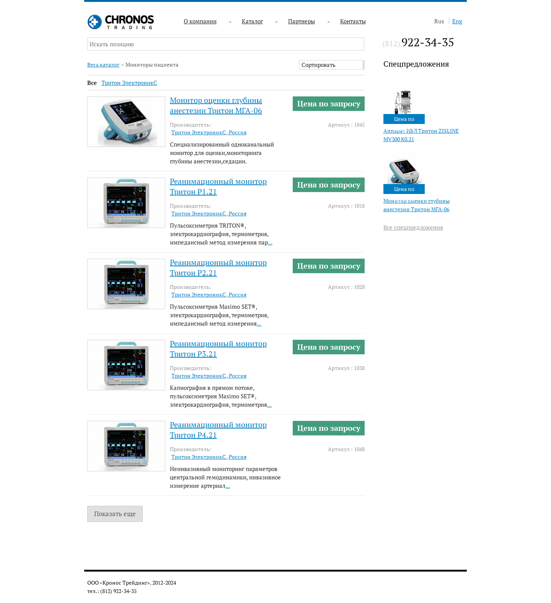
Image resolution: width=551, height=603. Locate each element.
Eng (457, 21)
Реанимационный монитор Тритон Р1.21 (218, 186)
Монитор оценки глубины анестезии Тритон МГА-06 (416, 205)
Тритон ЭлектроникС (129, 82)
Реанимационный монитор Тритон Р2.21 (218, 267)
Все (92, 82)
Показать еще (115, 513)
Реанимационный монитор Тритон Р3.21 (218, 348)
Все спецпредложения (413, 227)
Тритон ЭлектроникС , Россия (208, 132)
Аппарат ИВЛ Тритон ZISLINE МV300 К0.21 (421, 135)
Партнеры (301, 21)
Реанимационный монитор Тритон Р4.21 (218, 429)
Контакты (353, 21)
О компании (200, 21)
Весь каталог (103, 64)
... (270, 242)
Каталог (252, 21)
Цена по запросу (328, 103)
